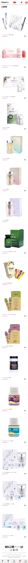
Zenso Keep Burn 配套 (7, 535)
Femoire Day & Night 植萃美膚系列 (10, 65)
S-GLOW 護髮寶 (5, 158)
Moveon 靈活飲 (6, 127)
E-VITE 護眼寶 (5, 220)
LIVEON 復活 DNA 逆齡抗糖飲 (8, 96)
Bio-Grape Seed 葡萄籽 (7, 440)
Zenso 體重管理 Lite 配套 (8, 504)
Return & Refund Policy (16, 556)
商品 (8, 561)
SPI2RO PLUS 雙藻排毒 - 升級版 (9, 251)
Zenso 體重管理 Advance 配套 (9, 472)
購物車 (20, 561)
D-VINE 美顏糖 (5, 189)
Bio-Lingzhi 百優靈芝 (7, 409)
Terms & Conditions (6, 556)
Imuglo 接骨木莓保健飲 (7, 346)
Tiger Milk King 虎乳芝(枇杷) (9, 314)
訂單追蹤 (14, 561)
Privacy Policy (17, 557)
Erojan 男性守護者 (6, 377)
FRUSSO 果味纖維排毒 (7, 283)
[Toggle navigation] (26, 3)
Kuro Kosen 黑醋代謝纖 (7, 34)
